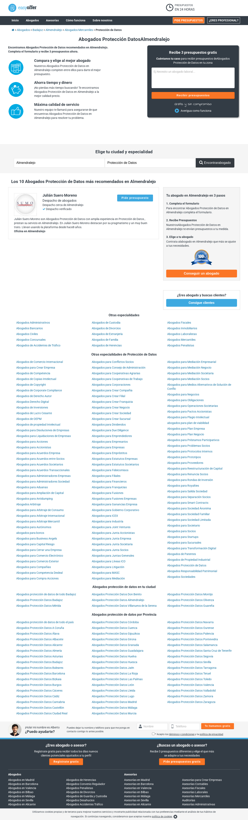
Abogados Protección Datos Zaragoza (191, 685)
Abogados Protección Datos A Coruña (40, 611)
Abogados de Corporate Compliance (39, 373)
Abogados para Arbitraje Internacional (40, 498)
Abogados (14, 757)
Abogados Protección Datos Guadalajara (117, 633)
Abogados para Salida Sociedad (187, 474)
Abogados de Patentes (181, 537)
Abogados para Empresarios (110, 424)
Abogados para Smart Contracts (187, 485)
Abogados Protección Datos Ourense (190, 611)
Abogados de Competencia (33, 356)
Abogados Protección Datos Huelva (114, 639)
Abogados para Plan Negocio (185, 417)
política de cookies (162, 816)
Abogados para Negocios (183, 377)
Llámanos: (72, 803)
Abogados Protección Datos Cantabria (40, 685)
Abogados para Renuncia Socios (187, 457)
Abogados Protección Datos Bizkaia (38, 662)
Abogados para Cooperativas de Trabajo (117, 362)
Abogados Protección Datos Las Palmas (117, 662)
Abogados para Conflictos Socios (113, 345)
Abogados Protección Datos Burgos (38, 668)
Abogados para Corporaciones (111, 367)
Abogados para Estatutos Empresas (115, 441)
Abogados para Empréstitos (109, 436)
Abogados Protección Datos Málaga (114, 690)
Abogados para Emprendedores (112, 419)
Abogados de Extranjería (107, 317)
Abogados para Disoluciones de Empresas (42, 413)
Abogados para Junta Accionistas (113, 516)
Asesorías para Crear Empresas (202, 763)
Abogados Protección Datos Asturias (39, 639)
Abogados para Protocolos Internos (189, 434)
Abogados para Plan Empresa (186, 411)
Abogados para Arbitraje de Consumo (40, 493)
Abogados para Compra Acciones (37, 561)
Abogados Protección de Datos (186, 548)
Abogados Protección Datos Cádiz (37, 679)
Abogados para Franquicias (109, 470)
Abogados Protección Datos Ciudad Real (41, 696)
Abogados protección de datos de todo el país (45, 605)
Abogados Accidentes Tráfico (84, 787)
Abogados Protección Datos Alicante (39, 628)
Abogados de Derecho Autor (34, 379)
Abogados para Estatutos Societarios (115, 447)
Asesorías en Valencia (138, 771)
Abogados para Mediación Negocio (189, 350)
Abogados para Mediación (108, 561)
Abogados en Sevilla (20, 783)
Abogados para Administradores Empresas (43, 459)
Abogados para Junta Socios (110, 533)
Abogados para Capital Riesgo (35, 527)
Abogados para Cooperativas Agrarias (116, 356)
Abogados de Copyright (31, 367)
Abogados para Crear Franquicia (112, 384)
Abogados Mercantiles (181, 322)
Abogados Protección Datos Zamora (190, 679)
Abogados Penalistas (180, 328)
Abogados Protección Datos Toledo (189, 662)
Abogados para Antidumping (34, 481)
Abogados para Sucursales (184, 525)
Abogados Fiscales (179, 305)
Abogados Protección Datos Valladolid (191, 673)
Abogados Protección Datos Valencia (190, 668)
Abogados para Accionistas (33, 430)
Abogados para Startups (182, 520)
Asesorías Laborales (195, 775)
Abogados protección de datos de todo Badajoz (46, 577)
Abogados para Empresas (108, 430)
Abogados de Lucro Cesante (34, 396)
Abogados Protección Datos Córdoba (115, 605)
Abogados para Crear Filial (108, 379)
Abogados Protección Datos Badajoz (39, 583)
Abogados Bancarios (29, 311)
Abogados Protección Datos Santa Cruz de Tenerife (199, 633)
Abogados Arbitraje (28, 487)
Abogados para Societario (183, 508)
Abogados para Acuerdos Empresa (38, 436)
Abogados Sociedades (181, 560)
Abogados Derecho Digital (32, 384)
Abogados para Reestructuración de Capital (194, 451)
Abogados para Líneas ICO (109, 544)
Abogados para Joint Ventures (111, 510)
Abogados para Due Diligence (110, 413)
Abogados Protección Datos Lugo (113, 679)
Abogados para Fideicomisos (110, 453)
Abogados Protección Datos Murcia (114, 696)
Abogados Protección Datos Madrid (114, 685)
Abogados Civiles (27, 317)
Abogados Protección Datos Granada (115, 628)
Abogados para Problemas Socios (188, 428)
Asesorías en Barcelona (139, 767)
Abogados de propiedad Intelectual (38, 407)
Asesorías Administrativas (198, 787)
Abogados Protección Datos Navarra (190, 605)
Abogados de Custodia (106, 305)
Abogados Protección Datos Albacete (39, 622)
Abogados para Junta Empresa (111, 521)
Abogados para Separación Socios (189, 480)
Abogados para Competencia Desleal (39, 555)
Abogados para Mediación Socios (188, 362)
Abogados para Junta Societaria (112, 527)
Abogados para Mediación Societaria (190, 356)
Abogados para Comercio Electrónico (39, 538)
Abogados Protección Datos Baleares (39, 650)
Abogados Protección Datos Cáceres (39, 673)
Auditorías (188, 783)
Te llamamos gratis (218, 709)
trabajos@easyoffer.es (138, 807)
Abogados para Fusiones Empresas (114, 481)
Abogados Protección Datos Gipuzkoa (116, 616)
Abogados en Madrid (21, 763)
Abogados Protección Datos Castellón (40, 690)
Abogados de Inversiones (32, 390)
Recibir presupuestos (193, 95)
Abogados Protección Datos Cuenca (114, 611)
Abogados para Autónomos (33, 510)
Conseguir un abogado (201, 256)
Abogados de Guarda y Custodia (86, 779)
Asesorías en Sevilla (136, 783)
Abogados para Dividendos (109, 407)
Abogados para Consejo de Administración (118, 350)
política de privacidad (211, 717)
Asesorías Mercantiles (196, 779)
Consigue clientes (201, 286)
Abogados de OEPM (29, 402)
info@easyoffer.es (135, 803)
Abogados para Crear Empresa (35, 350)
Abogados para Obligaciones (185, 383)
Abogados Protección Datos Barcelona (40, 656)
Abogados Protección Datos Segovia (190, 639)
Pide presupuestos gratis (182, 744)
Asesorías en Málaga (137, 779)
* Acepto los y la (187, 717)
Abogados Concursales (31, 322)
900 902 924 (74, 807)
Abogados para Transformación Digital (191, 531)
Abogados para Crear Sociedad (111, 396)
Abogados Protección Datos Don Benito (117, 577)
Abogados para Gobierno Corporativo (115, 493)
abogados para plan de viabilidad (188, 406)
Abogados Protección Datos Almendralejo (118, 583)
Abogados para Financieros (109, 464)
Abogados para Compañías (33, 550)
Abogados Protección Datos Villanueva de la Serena (124, 588)
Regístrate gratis (66, 744)
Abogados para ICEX (105, 498)
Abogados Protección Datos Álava (37, 616)
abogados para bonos (30, 516)
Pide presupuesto (135, 181)
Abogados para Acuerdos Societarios (39, 447)
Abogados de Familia (105, 322)
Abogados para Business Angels (36, 521)
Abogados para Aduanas (32, 470)
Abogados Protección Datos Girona (114, 622)
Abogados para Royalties (183, 468)
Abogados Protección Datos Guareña (190, 588)
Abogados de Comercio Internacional (39, 345)
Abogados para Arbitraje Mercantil (38, 504)
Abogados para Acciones (32, 424)
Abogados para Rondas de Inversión (190, 463)
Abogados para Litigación (108, 550)
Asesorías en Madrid (137, 763)
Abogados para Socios (181, 514)
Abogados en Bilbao (20, 775)
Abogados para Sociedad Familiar (188, 497)
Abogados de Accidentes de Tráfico (38, 328)
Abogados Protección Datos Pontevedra (192, 622)
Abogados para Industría (107, 504)
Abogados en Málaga (21, 779)
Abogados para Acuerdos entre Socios (40, 441)
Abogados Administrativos (33, 305)
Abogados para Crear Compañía (112, 373)
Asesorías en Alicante (137, 787)
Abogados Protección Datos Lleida (113, 673)
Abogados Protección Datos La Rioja (115, 656)
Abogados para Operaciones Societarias (192, 389)
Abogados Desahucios (80, 783)
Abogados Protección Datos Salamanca (192, 628)
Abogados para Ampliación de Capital (40, 476)
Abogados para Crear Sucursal (111, 402)
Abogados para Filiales (106, 459)
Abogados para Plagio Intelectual (188, 400)
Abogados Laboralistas (182, 317)
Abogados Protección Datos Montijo (190, 577)
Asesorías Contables (195, 767)
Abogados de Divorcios (106, 311)
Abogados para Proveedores (185, 446)
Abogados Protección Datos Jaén (113, 650)
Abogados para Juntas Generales (113, 538)
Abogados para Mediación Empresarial (191, 345)
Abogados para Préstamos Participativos (193, 423)
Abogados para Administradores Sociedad (43, 464)
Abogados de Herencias (107, 328)
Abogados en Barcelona (23, 767)
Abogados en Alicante (22, 787)
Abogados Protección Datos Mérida (38, 588)
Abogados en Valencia (22, 771)
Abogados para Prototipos (184, 440)
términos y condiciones (181, 717)
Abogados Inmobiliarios (182, 311)
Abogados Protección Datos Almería (39, 633)
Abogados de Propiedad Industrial (188, 542)
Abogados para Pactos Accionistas (189, 394)
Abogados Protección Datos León (113, 668)
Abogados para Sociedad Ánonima (189, 491)
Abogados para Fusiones (107, 476)
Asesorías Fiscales (193, 771)
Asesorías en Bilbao (136, 775)
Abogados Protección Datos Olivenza (190, 583)
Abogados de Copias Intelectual (36, 362)
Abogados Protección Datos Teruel (189, 656)
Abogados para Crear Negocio (111, 390)
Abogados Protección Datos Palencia (190, 616)
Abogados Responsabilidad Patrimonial (192, 554)
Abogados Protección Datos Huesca (114, 645)
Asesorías (130, 757)
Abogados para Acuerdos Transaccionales (43, 453)
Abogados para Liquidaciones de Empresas (43, 419)
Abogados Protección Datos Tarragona (191, 650)
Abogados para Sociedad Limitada (189, 503)
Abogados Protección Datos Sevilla (189, 645)
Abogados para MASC (106, 555)
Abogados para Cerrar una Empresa (39, 533)
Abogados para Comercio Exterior (37, 544)
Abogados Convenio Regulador (85, 767)
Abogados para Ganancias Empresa (114, 487)
